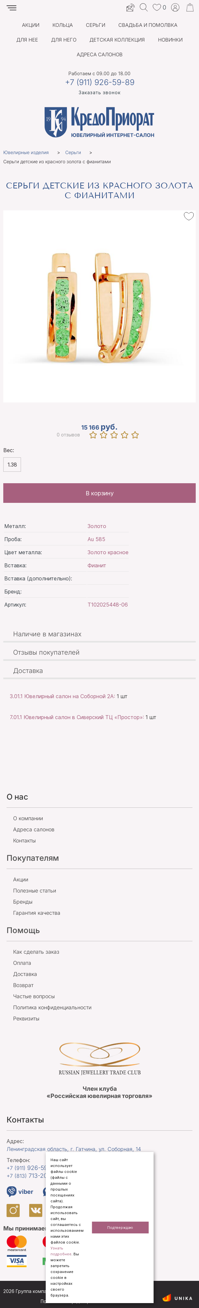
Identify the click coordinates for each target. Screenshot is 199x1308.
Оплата (22, 963)
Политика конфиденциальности (52, 1007)
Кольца (62, 25)
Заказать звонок (100, 92)
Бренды (22, 901)
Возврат (23, 985)
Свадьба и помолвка (147, 25)
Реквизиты (26, 1018)
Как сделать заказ (36, 951)
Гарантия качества (36, 913)
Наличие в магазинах (47, 634)
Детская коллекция (117, 40)
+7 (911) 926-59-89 (99, 82)
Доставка (28, 671)
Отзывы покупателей (46, 652)
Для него (63, 40)
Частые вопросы (34, 996)
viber (20, 1191)
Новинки (170, 40)
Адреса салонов (100, 54)
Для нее (27, 40)
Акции (30, 25)
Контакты (24, 840)
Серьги (95, 25)
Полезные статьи (34, 890)
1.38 (12, 464)
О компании (28, 818)
